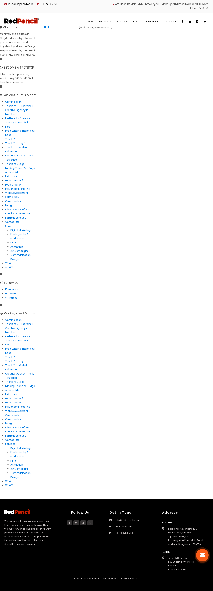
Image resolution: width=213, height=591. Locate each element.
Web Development (16, 193)
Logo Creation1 (14, 180)
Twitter (11, 293)
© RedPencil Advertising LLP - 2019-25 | (96, 578)
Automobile (12, 172)
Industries (122, 21)
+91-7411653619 (47, 4)
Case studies (151, 21)
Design (9, 205)
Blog (135, 21)
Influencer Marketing (17, 189)
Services (104, 21)
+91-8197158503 (124, 533)
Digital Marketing (20, 230)
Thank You (11, 139)
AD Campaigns (19, 251)
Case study (12, 197)
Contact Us (170, 21)
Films (13, 242)
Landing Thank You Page (20, 168)
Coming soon (13, 102)
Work (90, 21)
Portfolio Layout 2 (15, 217)
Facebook (12, 289)
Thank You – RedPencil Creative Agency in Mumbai (19, 110)
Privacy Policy (129, 578)
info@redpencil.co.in (18, 4)
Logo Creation (13, 184)
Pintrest (11, 298)
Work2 (9, 267)
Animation (16, 247)
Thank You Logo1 (15, 143)
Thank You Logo (14, 164)
